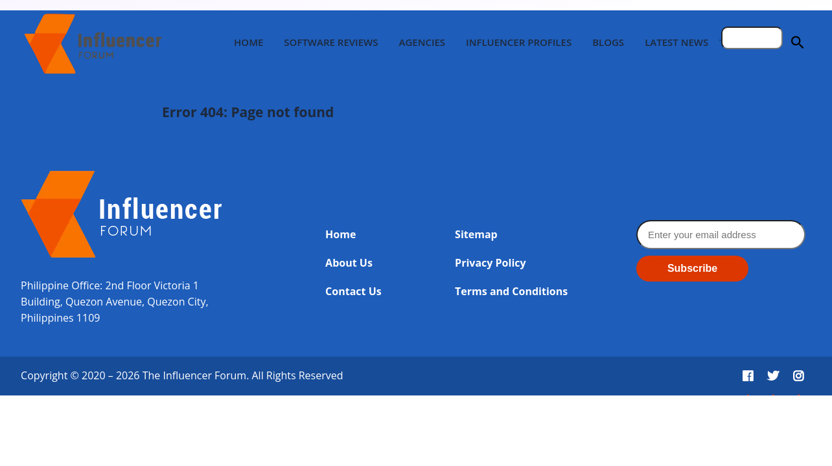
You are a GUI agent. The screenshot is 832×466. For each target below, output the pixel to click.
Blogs (608, 42)
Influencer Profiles (519, 42)
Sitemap (476, 234)
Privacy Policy (490, 263)
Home (248, 42)
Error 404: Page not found (248, 112)
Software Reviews (331, 42)
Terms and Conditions (511, 291)
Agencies (422, 42)
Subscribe (692, 268)
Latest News (676, 42)
